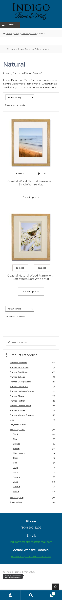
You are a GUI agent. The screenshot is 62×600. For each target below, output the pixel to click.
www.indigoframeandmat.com (31, 556)
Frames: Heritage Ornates (22, 391)
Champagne (19, 453)
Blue (15, 439)
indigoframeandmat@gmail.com (31, 542)
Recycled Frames (17, 424)
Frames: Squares (17, 410)
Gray (15, 467)
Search (31, 595)
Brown (16, 448)
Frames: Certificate (18, 372)
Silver (15, 482)
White (16, 491)
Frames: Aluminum (19, 367)
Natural (16, 477)
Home (9, 33)
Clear (15, 458)
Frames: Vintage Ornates (21, 415)
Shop (16, 33)
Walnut (16, 486)
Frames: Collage (17, 377)
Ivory (15, 472)
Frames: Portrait (17, 401)
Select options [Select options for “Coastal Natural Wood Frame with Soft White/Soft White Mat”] (31, 291)
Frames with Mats (18, 362)
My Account (10, 595)
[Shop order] (19, 97)
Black (15, 434)
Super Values (16, 502)
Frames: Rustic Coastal (20, 405)
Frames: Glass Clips (19, 386)
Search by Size (16, 497)
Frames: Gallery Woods (20, 381)
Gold (15, 462)
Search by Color (29, 33)
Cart (48, 593)
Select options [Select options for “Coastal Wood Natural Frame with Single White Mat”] (31, 197)
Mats (12, 420)
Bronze (16, 444)
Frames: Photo (17, 396)
